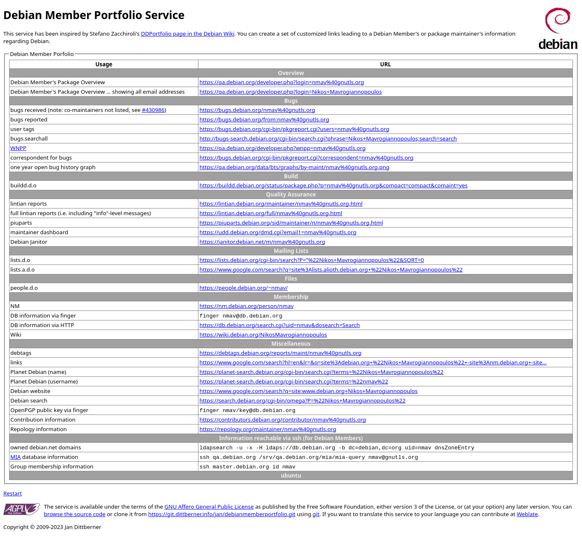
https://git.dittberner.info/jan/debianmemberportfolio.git (221, 514)
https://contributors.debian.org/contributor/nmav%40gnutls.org (282, 419)
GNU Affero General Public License (209, 506)
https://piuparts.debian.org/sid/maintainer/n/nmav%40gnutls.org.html (291, 222)
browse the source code (75, 514)
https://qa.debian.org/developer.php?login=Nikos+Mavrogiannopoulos (290, 91)
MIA (15, 457)
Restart (12, 493)
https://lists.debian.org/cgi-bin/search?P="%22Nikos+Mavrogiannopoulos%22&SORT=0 (311, 260)
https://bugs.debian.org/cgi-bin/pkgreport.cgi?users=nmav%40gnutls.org (294, 129)
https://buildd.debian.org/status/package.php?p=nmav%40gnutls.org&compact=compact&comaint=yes (333, 185)
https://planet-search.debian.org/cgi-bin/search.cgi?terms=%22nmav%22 (293, 381)
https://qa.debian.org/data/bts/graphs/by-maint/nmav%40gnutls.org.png (294, 167)
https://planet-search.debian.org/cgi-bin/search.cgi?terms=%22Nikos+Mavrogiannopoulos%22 (321, 372)
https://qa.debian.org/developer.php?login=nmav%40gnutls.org (281, 82)
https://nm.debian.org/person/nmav (246, 306)
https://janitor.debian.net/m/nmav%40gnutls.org (262, 241)
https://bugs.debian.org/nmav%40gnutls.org (257, 110)
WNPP (18, 148)
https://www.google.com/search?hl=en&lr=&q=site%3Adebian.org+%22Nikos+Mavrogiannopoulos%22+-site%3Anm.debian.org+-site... (372, 362)
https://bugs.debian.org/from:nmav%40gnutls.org (264, 119)
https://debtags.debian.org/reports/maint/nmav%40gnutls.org (280, 353)
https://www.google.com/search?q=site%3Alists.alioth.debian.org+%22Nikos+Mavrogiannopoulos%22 (331, 269)
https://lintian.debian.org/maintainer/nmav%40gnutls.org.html (280, 203)
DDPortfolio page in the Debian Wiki (187, 33)
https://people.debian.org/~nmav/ (243, 287)
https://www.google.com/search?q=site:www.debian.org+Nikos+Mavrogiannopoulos (308, 391)
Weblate (527, 514)
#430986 (153, 110)
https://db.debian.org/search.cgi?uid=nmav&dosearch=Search (279, 325)
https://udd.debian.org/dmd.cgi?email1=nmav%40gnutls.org (277, 232)
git (316, 514)
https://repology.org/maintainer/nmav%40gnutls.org (267, 429)
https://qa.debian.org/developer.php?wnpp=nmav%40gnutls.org (282, 148)
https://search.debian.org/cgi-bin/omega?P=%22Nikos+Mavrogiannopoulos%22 (302, 400)
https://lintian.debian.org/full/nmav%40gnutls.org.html (270, 213)
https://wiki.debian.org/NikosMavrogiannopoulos (263, 334)
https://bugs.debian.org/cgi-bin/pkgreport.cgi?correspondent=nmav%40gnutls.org (306, 157)
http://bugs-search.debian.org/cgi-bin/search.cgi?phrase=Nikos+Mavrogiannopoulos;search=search (328, 138)
